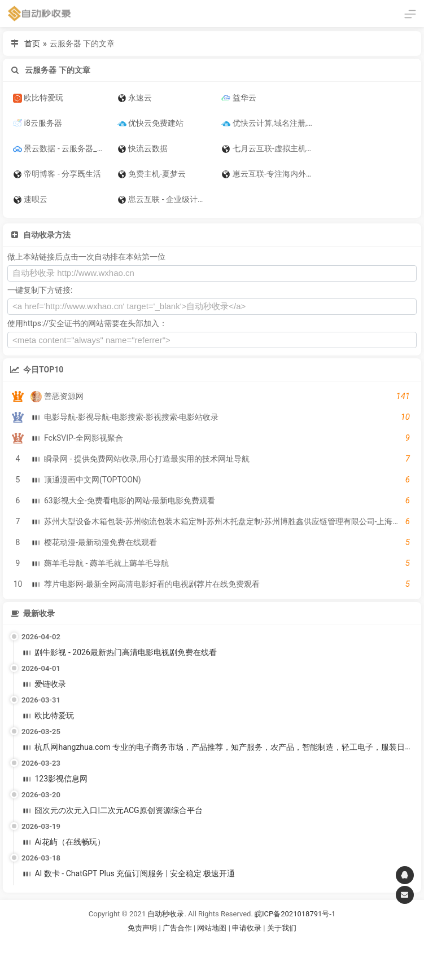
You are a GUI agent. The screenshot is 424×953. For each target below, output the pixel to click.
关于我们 (281, 928)
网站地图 (212, 928)
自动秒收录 (165, 914)
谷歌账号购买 (228, 941)
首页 (32, 43)
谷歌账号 (189, 941)
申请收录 (246, 928)
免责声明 (142, 928)
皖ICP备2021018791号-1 (295, 914)
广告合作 (177, 928)
